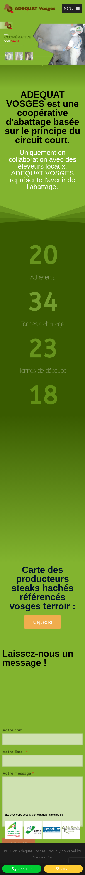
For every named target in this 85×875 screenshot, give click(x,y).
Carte (63, 869)
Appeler (22, 869)
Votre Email (15, 790)
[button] (69, 8)
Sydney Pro (42, 857)
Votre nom (12, 769)
